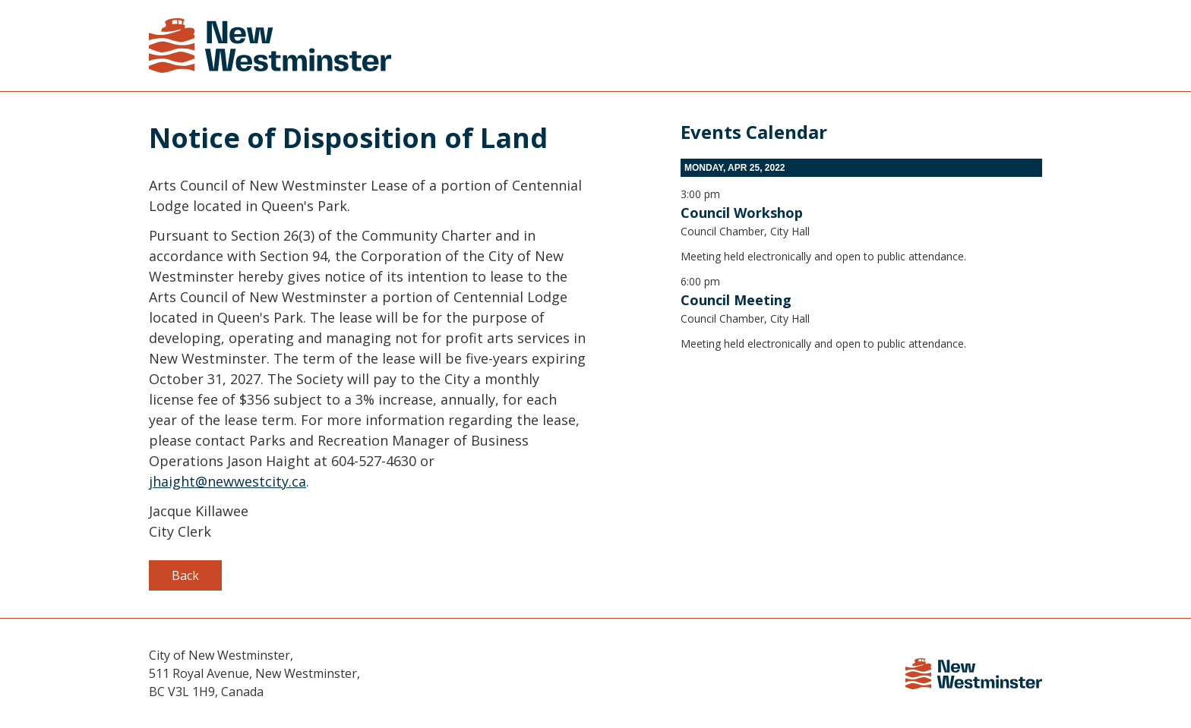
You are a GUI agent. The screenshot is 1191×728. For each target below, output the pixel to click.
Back (185, 575)
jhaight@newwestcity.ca (227, 481)
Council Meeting (736, 300)
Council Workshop (742, 212)
